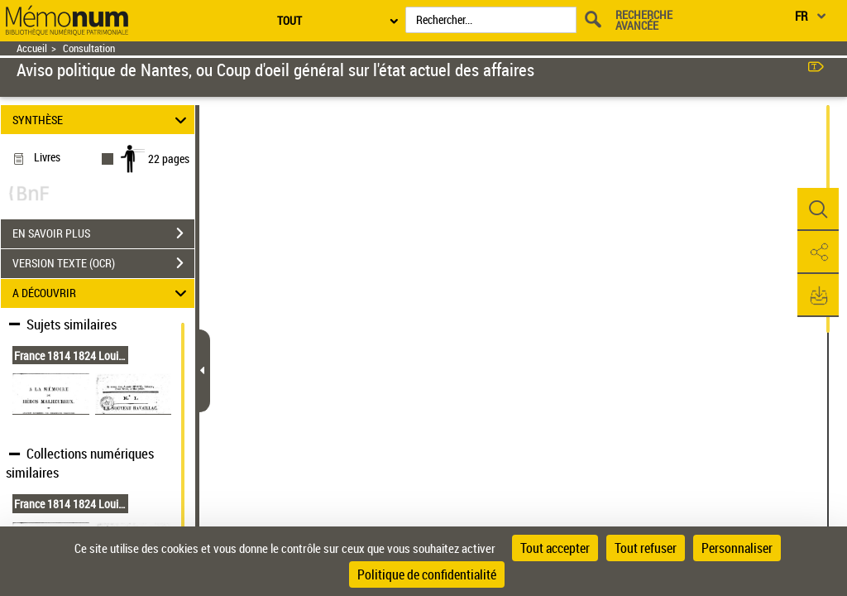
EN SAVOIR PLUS (103, 233)
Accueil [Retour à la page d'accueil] (32, 48)
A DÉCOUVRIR (102, 293)
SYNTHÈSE (102, 119)
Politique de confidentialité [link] (426, 574)
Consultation (89, 48)
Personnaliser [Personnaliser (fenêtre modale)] (737, 548)
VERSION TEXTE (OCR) (103, 263)
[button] (818, 209)
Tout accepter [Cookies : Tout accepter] (555, 548)
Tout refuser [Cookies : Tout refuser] (646, 548)
